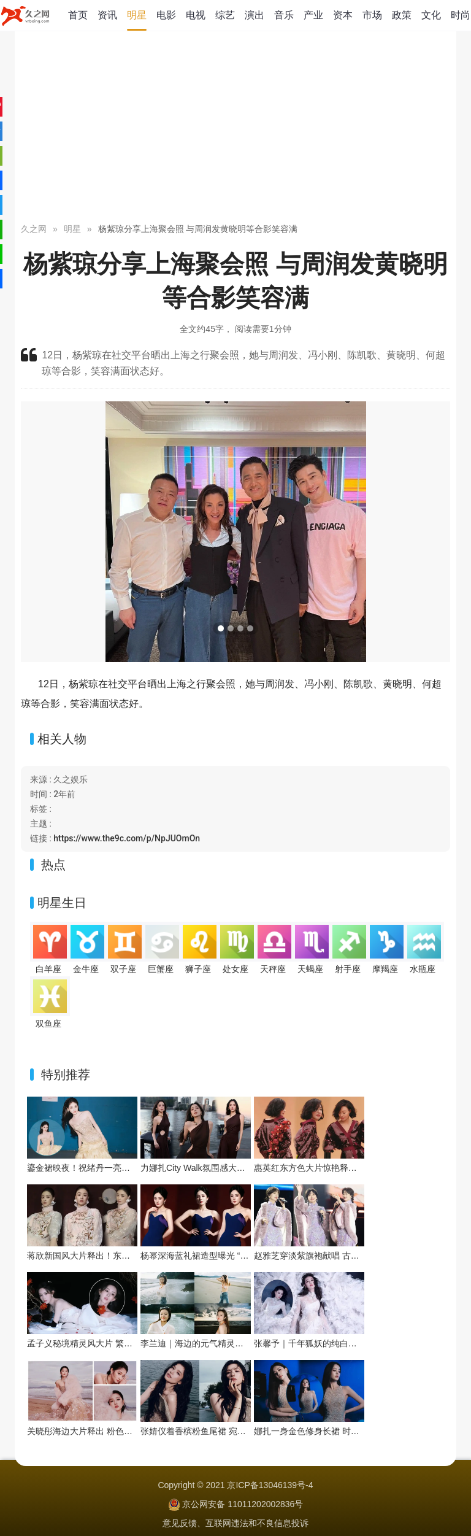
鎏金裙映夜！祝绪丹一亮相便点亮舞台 (100, 1168)
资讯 (107, 15)
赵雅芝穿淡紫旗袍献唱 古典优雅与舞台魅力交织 (345, 1255)
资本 (343, 15)
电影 (166, 15)
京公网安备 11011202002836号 (242, 1504)
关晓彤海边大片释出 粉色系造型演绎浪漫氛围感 (118, 1431)
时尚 (460, 15)
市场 (372, 15)
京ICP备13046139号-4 (270, 1485)
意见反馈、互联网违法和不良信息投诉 (235, 1523)
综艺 (225, 15)
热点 (53, 864)
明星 (137, 15)
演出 (254, 15)
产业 (313, 15)
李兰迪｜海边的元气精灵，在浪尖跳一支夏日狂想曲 (239, 1343)
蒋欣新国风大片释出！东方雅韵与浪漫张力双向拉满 (125, 1255)
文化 (431, 15)
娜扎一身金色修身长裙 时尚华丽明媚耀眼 (332, 1431)
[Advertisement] (235, 129)
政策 (402, 15)
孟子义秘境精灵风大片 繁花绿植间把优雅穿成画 (118, 1343)
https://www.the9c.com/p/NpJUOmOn (126, 838)
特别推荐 (65, 1074)
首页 (78, 15)
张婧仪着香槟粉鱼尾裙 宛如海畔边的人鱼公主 (227, 1431)
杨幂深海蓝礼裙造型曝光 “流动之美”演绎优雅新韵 (234, 1255)
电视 (195, 15)
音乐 (284, 15)
